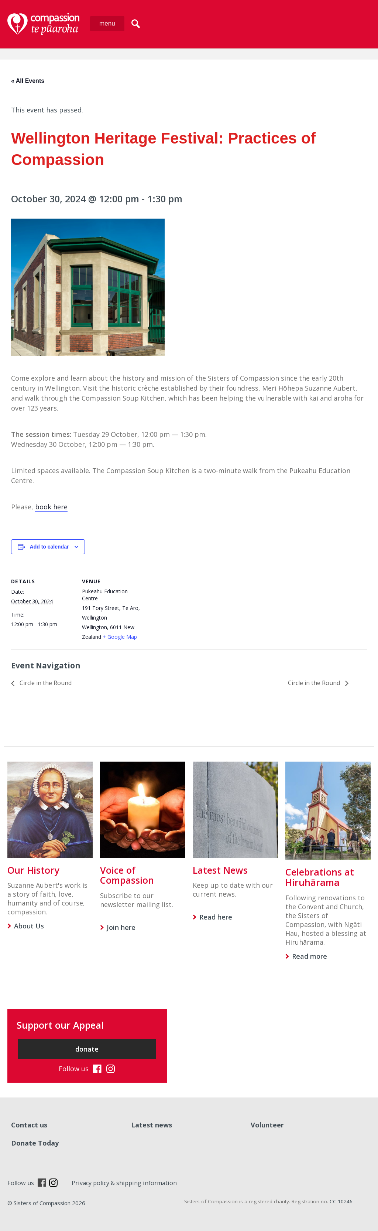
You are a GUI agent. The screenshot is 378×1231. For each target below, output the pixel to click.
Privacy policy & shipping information (124, 1183)
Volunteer (267, 1124)
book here (51, 506)
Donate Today (35, 1143)
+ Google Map (120, 636)
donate (87, 1049)
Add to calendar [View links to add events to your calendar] (49, 547)
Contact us (29, 1124)
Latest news (151, 1124)
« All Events (27, 81)
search (136, 24)
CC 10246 (341, 1201)
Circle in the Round (45, 683)
